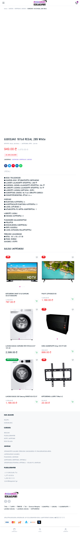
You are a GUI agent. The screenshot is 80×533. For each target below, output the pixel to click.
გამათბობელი (64, 507)
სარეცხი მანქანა (9, 509)
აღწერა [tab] (7, 171)
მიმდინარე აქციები (20, 9)
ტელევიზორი (35, 509)
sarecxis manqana (34, 507)
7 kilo (6, 507)
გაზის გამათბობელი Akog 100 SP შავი (54, 346)
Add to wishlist (36, 257)
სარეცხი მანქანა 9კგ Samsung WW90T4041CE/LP (21, 397)
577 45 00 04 (10, 476)
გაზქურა (55, 507)
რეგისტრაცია (8, 423)
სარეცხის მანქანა (23, 509)
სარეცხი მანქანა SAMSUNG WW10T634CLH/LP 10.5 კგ (20, 347)
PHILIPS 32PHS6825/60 (49, 294)
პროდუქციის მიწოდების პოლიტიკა (15, 460)
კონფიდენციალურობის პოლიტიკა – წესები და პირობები (22, 463)
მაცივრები (15, 160)
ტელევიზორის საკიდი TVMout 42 (52, 397)
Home (5, 9)
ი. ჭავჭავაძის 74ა (11, 473)
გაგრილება (46, 507)
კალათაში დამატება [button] (36, 301)
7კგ (25, 507)
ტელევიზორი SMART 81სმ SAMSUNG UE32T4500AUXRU (17, 295)
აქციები (11, 9)
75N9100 (19, 507)
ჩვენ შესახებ (8, 442)
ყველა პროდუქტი (9, 439)
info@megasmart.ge (11, 481)
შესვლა (6, 420)
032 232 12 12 (10, 479)
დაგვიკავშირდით (9, 436)
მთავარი (7, 433)
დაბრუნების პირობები (11, 457)
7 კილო (12, 507)
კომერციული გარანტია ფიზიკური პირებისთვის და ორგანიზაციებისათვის (27, 452)
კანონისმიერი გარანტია (12, 454)
